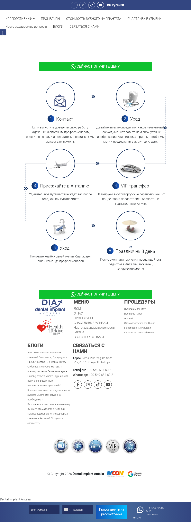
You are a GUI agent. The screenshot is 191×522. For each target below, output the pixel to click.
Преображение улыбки (137, 322)
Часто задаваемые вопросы (26, 26)
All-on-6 (128, 313)
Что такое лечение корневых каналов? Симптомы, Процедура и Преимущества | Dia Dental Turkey (47, 352)
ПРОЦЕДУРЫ (50, 19)
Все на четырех (133, 308)
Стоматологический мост (139, 327)
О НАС (78, 308)
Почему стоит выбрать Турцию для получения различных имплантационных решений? (47, 375)
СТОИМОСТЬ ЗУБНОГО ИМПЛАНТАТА (93, 19)
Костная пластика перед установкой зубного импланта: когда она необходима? (48, 390)
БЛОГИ (58, 26)
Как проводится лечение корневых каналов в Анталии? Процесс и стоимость (47, 413)
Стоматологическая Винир (139, 317)
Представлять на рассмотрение (111, 512)
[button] (20, 19)
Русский (115, 5)
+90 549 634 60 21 (99, 365)
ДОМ (77, 304)
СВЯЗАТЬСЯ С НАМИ (84, 26)
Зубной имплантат (135, 303)
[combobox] (67, 510)
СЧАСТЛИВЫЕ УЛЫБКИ (144, 19)
